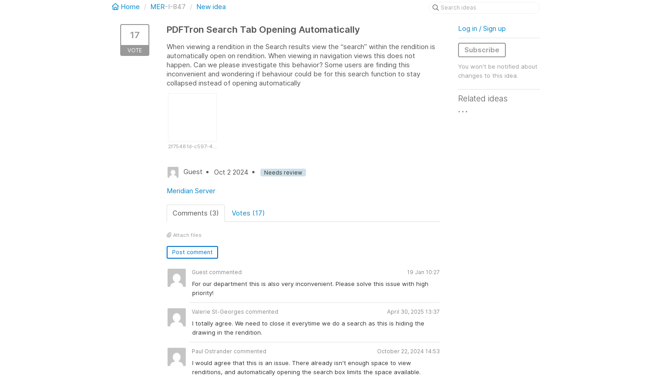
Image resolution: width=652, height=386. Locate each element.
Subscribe (481, 49)
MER (157, 6)
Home (127, 6)
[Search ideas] (484, 8)
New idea (211, 6)
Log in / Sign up (482, 28)
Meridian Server (191, 190)
